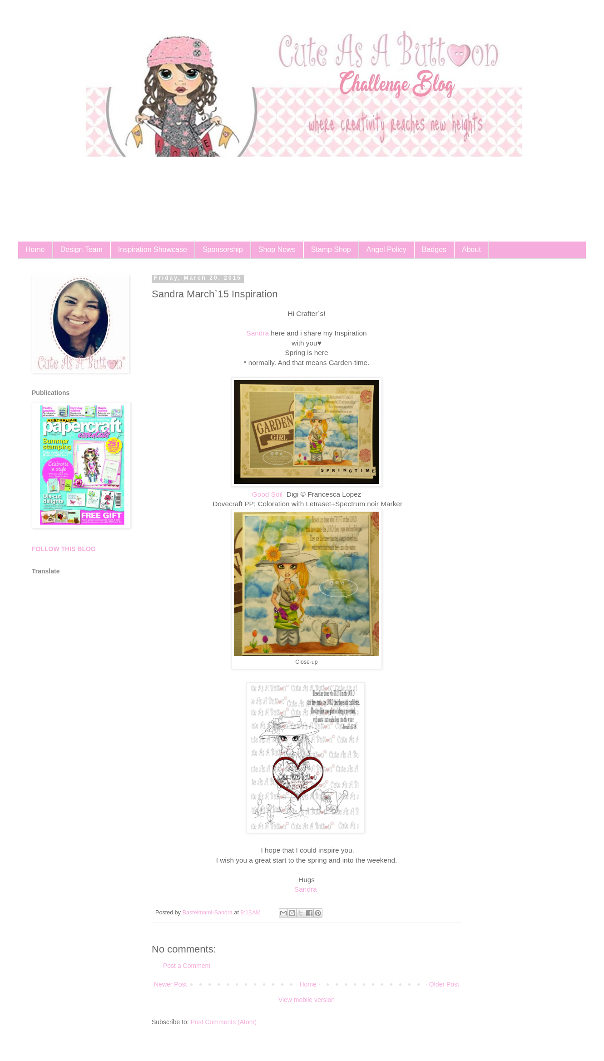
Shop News (277, 249)
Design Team (81, 249)
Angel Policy (386, 249)
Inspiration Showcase (152, 249)
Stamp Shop (331, 249)
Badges (434, 249)
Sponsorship (223, 249)
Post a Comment (186, 965)
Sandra (257, 333)
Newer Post (170, 984)
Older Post (444, 984)
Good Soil (267, 494)
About (471, 249)
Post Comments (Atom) (224, 1022)
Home (35, 249)
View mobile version (306, 999)
